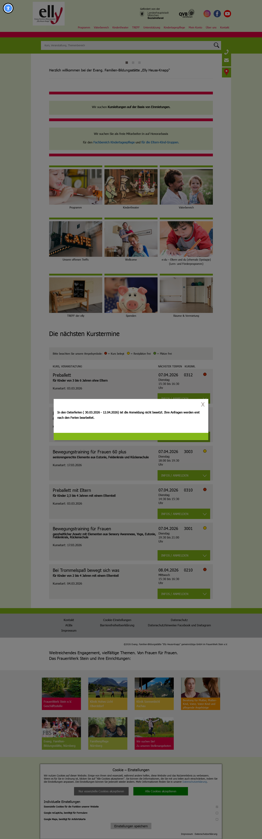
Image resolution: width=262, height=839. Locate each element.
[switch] (202, 404)
